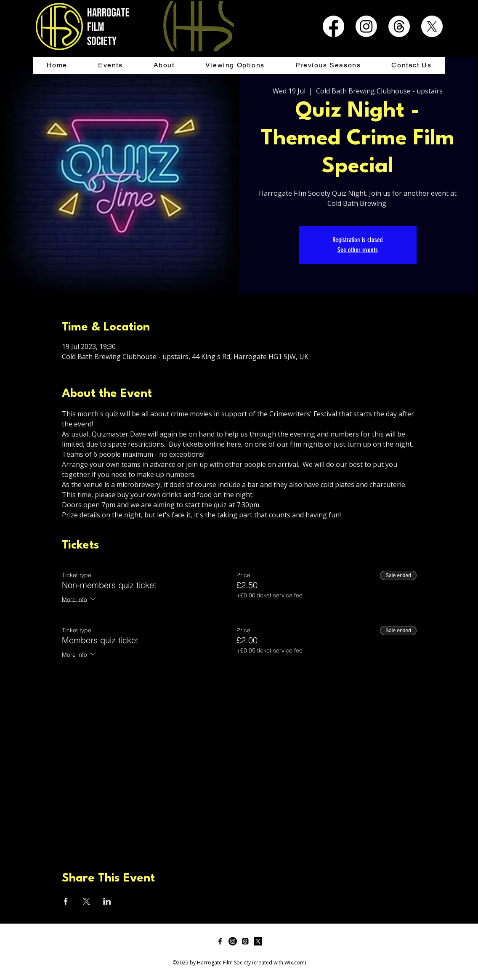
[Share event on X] (86, 901)
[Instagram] (366, 26)
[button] (110, 65)
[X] (432, 26)
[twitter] (258, 941)
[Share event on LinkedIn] (107, 901)
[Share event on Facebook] (66, 901)
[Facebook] (333, 26)
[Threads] (399, 26)
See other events (357, 250)
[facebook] (220, 941)
